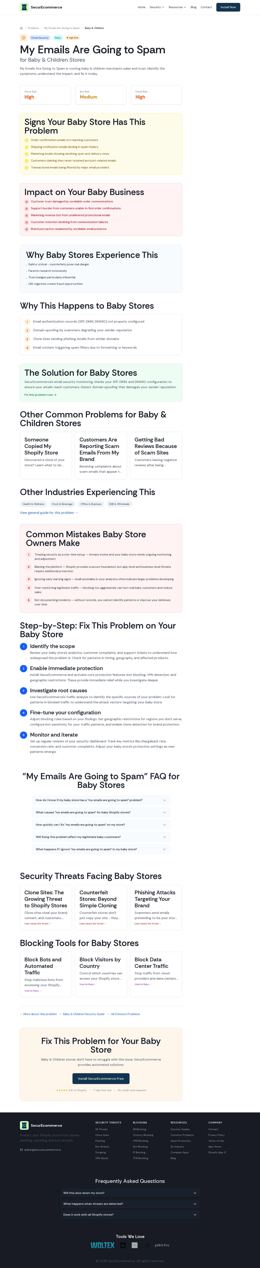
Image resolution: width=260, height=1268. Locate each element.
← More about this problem (38, 1014)
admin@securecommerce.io (42, 1150)
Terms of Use (216, 1140)
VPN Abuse (101, 1158)
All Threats (101, 1129)
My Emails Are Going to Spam (62, 28)
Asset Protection (181, 1140)
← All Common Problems (123, 1014)
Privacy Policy (216, 1135)
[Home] (21, 28)
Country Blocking (143, 1135)
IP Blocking (139, 1152)
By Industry (177, 1146)
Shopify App (217, 1152)
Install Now (228, 7)
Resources (177, 7)
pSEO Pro (162, 1245)
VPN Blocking (140, 1140)
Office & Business (91, 504)
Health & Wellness (33, 504)
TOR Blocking (140, 1158)
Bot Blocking (140, 1146)
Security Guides (180, 1129)
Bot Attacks (102, 1146)
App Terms (214, 1146)
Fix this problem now (40, 395)
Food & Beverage (62, 504)
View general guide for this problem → (49, 512)
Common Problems (182, 1135)
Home (141, 7)
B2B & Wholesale (119, 504)
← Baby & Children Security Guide (82, 1014)
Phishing (100, 1140)
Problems (33, 28)
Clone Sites (102, 1135)
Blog (193, 7)
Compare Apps (180, 1152)
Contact (206, 7)
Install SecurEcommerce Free (101, 1078)
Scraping (100, 1152)
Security (157, 7)
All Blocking (139, 1129)
